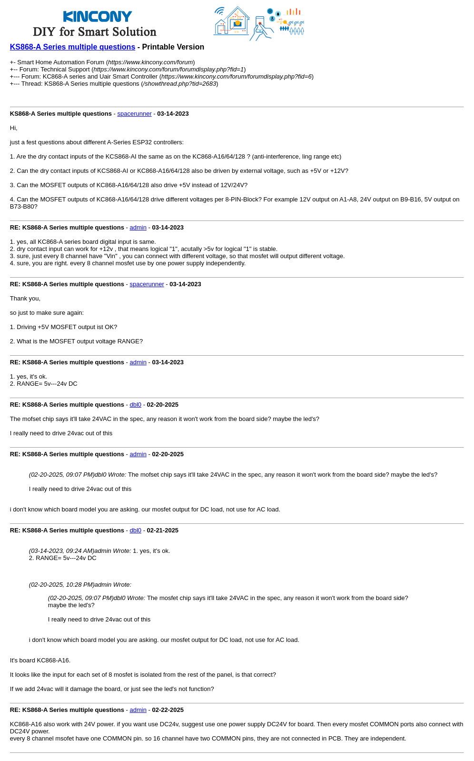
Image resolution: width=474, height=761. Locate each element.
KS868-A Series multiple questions (72, 47)
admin (137, 227)
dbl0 (135, 404)
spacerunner (134, 113)
